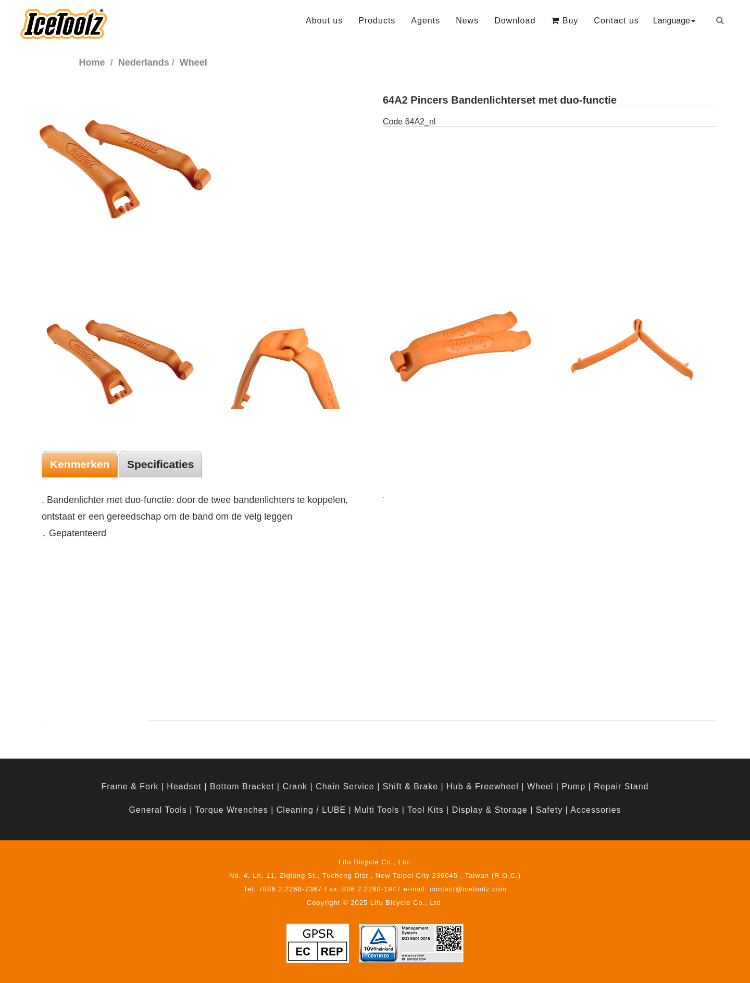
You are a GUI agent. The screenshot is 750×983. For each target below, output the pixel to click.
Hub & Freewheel (482, 786)
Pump (573, 786)
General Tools (157, 809)
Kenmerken (79, 464)
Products (376, 20)
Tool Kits (425, 809)
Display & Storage (490, 809)
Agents (425, 20)
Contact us (616, 20)
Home (92, 62)
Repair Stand (621, 786)
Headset (184, 786)
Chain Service (345, 786)
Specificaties (160, 464)
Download (514, 20)
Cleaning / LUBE (311, 809)
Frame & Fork (129, 786)
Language (674, 20)
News (467, 20)
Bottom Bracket (242, 786)
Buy (564, 20)
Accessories (595, 809)
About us (324, 20)
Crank (294, 786)
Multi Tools (376, 809)
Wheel (540, 786)
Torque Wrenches (231, 809)
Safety (549, 809)
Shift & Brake (410, 786)
